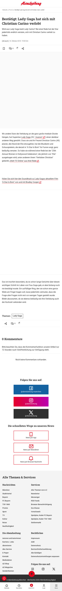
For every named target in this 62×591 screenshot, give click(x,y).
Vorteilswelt (35, 512)
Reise (4, 522)
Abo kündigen (36, 553)
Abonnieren (6, 545)
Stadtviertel (7, 494)
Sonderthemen (8, 571)
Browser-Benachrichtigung (41, 504)
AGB (32, 542)
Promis (11, 10)
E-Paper (5, 553)
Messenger (35, 497)
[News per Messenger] (31, 435)
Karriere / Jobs (8, 542)
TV (3, 515)
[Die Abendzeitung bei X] (31, 414)
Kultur (4, 519)
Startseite (4, 10)
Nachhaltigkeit (8, 526)
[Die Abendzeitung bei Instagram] (31, 402)
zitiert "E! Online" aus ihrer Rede (23, 161)
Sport (4, 512)
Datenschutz (36, 545)
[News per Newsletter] (31, 447)
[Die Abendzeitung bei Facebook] (31, 389)
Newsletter (35, 494)
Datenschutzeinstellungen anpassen (45, 556)
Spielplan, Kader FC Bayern (41, 515)
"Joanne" (38, 137)
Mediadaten (7, 560)
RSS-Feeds (35, 501)
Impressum (35, 538)
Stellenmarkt (36, 522)
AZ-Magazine (7, 567)
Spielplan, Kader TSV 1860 (41, 519)
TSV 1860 (6, 504)
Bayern (5, 497)
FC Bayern (6, 501)
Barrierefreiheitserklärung (41, 549)
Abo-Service (7, 549)
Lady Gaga (26, 137)
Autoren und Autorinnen (11, 538)
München (6, 490)
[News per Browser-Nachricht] (31, 460)
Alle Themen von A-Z (39, 490)
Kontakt (5, 556)
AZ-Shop (5, 564)
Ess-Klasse (35, 508)
